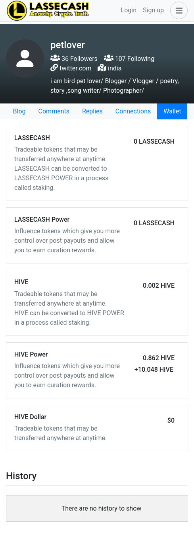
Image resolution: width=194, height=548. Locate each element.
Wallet (172, 111)
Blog (19, 111)
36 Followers (74, 58)
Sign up (153, 10)
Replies (92, 111)
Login (128, 10)
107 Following (129, 58)
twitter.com (75, 68)
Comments (53, 111)
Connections (133, 111)
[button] (177, 10)
